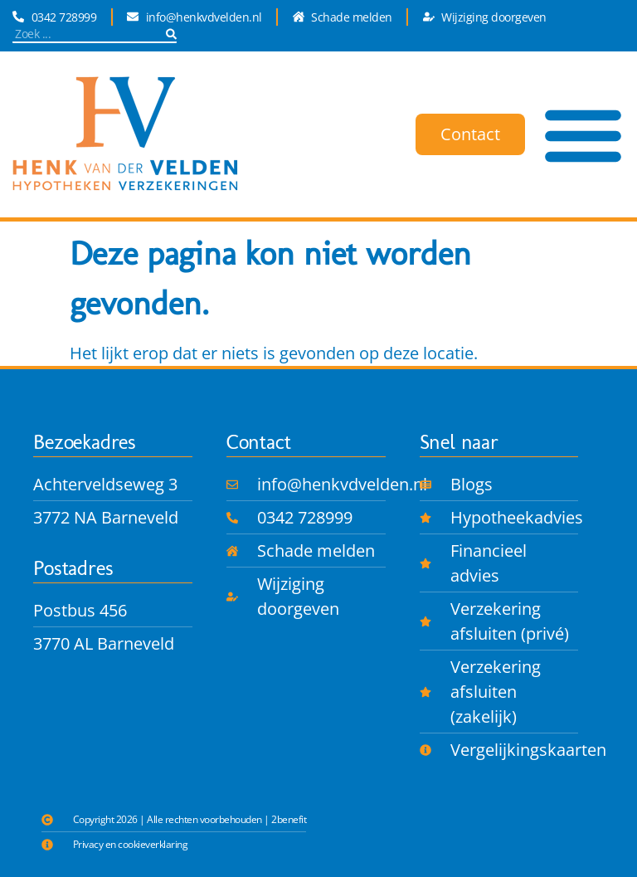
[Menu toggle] (583, 134)
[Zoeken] (171, 33)
